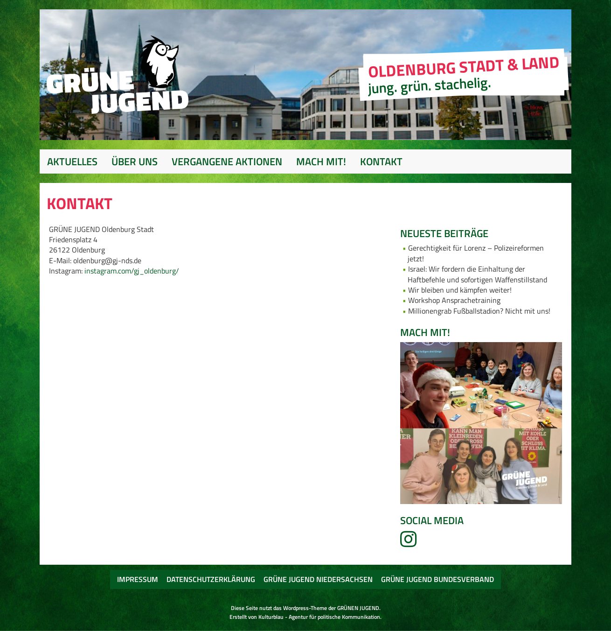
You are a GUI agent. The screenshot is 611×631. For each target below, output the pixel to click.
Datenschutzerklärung (211, 579)
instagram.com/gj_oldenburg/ (131, 270)
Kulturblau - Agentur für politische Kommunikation (319, 616)
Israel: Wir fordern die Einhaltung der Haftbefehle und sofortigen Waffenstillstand (477, 274)
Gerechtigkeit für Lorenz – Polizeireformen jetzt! (476, 253)
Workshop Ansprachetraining (454, 300)
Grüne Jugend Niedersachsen (318, 579)
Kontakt (381, 161)
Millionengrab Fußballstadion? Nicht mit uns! (479, 310)
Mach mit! (321, 161)
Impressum (137, 579)
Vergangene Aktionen (227, 161)
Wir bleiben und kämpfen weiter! (460, 289)
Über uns (134, 161)
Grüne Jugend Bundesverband (437, 579)
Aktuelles (72, 161)
